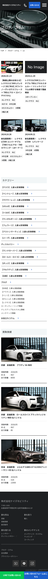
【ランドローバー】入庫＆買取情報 (16, 250)
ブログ (4, 282)
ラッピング (28, 536)
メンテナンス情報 (8, 313)
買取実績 (4, 521)
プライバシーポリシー (9, 556)
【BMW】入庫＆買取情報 (11, 288)
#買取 (18, 108)
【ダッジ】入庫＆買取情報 (12, 263)
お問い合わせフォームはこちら (35, 575)
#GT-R (4, 104)
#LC (13, 100)
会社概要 (4, 553)
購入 (25, 518)
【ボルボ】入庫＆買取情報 (12, 206)
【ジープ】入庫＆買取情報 (12, 238)
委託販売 (4, 524)
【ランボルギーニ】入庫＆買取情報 (16, 219)
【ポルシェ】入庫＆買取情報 (12, 299)
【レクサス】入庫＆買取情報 (12, 302)
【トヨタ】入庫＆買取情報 (12, 212)
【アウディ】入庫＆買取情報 (12, 292)
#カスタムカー (8, 108)
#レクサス (6, 100)
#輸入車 (5, 112)
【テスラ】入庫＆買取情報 (12, 187)
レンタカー (5, 533)
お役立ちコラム (8, 318)
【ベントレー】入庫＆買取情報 (14, 193)
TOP (2, 50)
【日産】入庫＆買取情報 (11, 276)
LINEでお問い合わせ (12, 575)
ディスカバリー (7, 244)
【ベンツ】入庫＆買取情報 (12, 295)
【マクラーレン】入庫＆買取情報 (15, 200)
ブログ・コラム (13, 50)
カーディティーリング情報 (11, 306)
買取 (2, 518)
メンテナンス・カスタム (33, 534)
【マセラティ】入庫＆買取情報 (14, 269)
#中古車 (12, 104)
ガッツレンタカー (7, 536)
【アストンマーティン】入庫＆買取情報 (18, 231)
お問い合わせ (34, 5)
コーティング (29, 539)
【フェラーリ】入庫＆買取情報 (14, 225)
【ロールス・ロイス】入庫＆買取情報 (17, 257)
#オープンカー (31, 97)
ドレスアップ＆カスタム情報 (12, 309)
